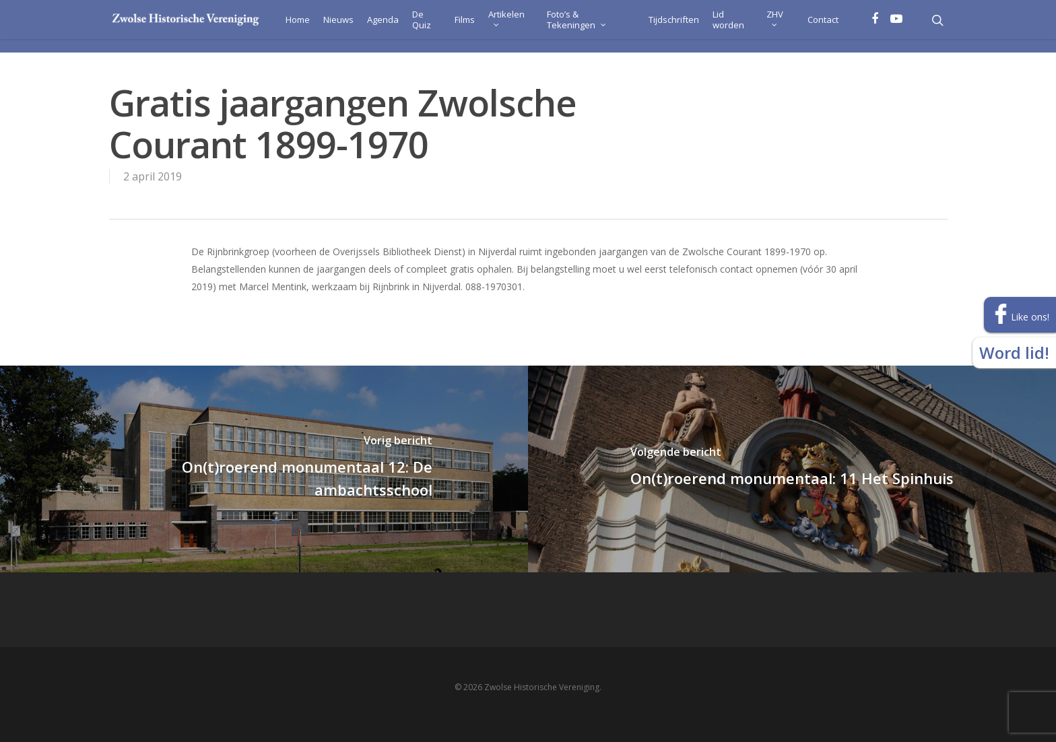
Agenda (362, 26)
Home (277, 26)
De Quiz (401, 26)
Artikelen (489, 24)
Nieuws (318, 26)
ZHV (772, 24)
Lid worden (721, 26)
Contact (822, 26)
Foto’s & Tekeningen (575, 24)
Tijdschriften (667, 26)
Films (448, 26)
